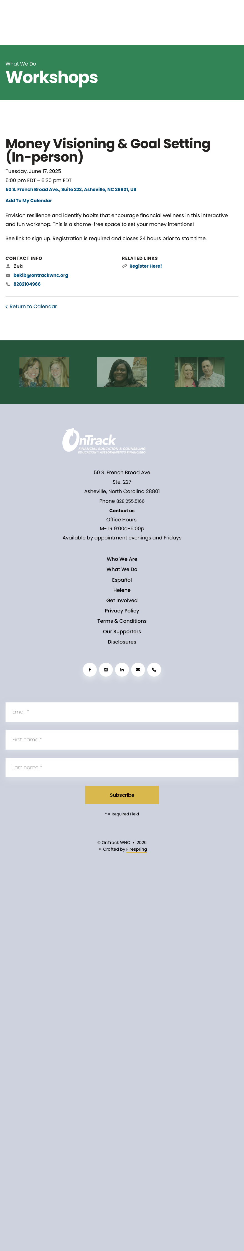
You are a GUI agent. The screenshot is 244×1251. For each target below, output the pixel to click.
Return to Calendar (33, 306)
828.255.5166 (130, 501)
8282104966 (27, 284)
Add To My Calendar (29, 200)
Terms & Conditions (122, 621)
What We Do (121, 569)
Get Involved (122, 600)
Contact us (122, 511)
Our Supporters (122, 631)
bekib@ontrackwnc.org (41, 275)
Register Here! (145, 266)
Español (122, 580)
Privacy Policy (122, 610)
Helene (122, 590)
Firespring (136, 849)
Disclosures (122, 642)
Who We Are (122, 559)
